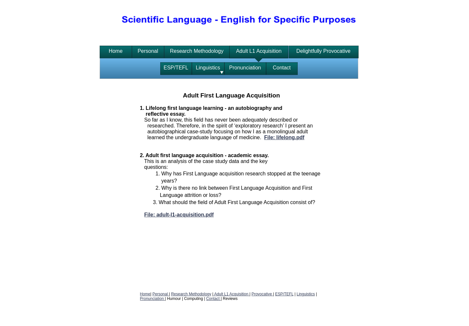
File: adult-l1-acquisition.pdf (179, 214)
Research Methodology (191, 294)
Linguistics (306, 294)
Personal (160, 294)
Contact (213, 298)
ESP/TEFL (284, 294)
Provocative (262, 294)
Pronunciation (152, 298)
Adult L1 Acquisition (231, 294)
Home (145, 294)
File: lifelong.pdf (284, 137)
